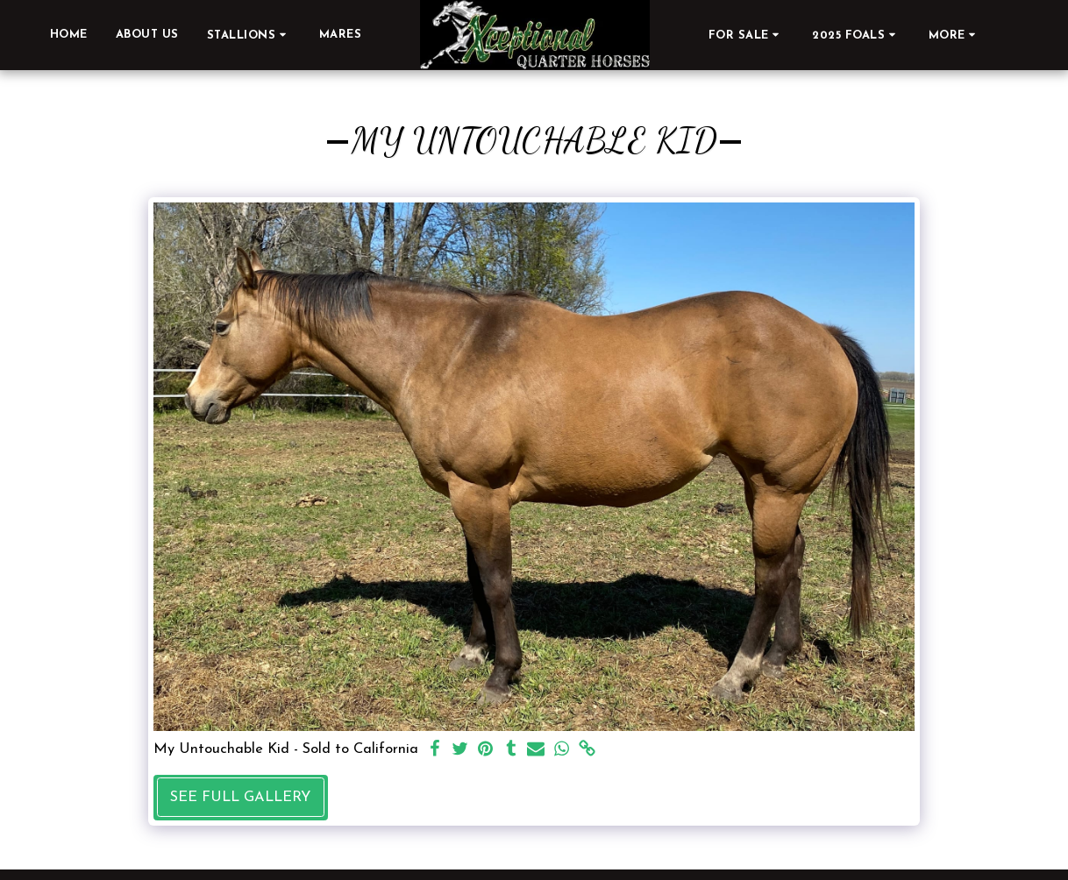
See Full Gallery (240, 798)
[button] (249, 34)
